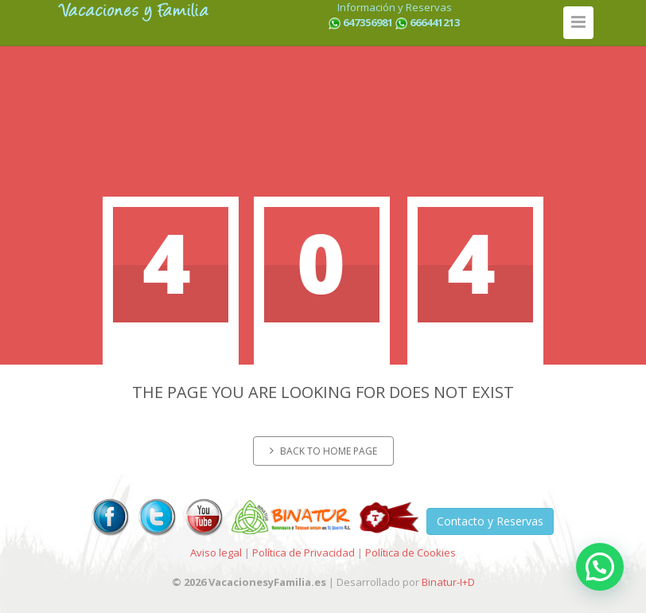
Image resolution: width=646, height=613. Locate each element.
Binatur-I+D (448, 582)
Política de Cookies (410, 552)
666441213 (435, 22)
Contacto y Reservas (490, 521)
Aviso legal (216, 552)
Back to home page (323, 451)
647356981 (368, 22)
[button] (600, 567)
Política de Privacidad (303, 552)
